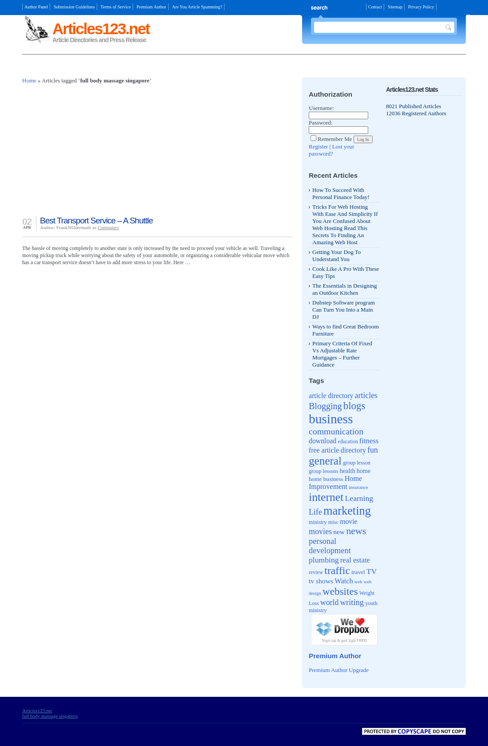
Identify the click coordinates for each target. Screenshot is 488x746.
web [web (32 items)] (358, 581)
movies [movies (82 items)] (320, 531)
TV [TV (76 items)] (371, 571)
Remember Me (331, 139)
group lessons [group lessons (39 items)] (323, 471)
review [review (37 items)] (316, 572)
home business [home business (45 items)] (326, 479)
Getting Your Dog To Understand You (336, 255)
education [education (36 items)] (348, 442)
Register (318, 146)
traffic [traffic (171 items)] (337, 570)
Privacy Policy (421, 6)
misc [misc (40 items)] (333, 522)
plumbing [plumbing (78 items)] (324, 559)
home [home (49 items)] (363, 471)
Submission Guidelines (74, 6)
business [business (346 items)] (331, 419)
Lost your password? (331, 150)
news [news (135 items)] (356, 531)
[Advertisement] (126, 66)
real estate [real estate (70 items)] (355, 560)
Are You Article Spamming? (197, 6)
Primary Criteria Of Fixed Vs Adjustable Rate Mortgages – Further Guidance (342, 354)
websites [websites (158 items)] (340, 591)
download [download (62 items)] (322, 441)
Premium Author (151, 6)
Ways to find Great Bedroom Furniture (345, 330)
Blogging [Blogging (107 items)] (325, 406)
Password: (320, 122)
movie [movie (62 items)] (348, 521)
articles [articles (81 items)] (366, 395)
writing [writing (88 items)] (352, 602)
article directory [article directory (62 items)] (331, 395)
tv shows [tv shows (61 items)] (321, 581)
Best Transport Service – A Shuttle (96, 220)
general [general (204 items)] (325, 461)
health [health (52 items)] (347, 470)
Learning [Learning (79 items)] (359, 498)
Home (29, 80)
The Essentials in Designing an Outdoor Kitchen (344, 289)
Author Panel (36, 6)
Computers (108, 227)
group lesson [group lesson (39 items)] (356, 463)
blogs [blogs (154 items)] (354, 405)
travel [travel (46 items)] (358, 572)
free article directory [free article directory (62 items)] (337, 450)
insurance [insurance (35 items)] (358, 487)
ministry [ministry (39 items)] (318, 522)
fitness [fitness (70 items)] (369, 441)
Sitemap (395, 6)
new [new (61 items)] (339, 531)
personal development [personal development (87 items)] (330, 546)
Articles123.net (101, 28)
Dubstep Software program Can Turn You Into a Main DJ (343, 309)
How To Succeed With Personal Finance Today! (341, 193)
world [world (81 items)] (329, 602)
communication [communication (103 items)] (336, 431)
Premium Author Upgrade (339, 670)
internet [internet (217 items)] (326, 497)
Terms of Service (116, 6)
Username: (321, 108)
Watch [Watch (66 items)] (344, 581)
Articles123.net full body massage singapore (50, 713)
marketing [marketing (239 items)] (347, 510)
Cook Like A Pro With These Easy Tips (345, 272)
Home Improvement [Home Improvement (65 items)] (335, 482)
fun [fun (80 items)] (372, 449)
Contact (375, 6)
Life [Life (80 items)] (315, 512)
